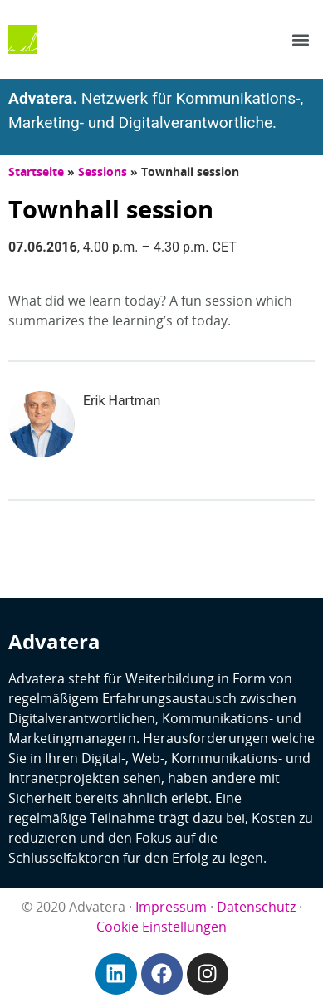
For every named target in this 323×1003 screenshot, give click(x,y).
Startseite (36, 171)
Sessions (102, 171)
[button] (301, 39)
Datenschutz (256, 907)
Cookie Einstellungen (161, 926)
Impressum (171, 907)
